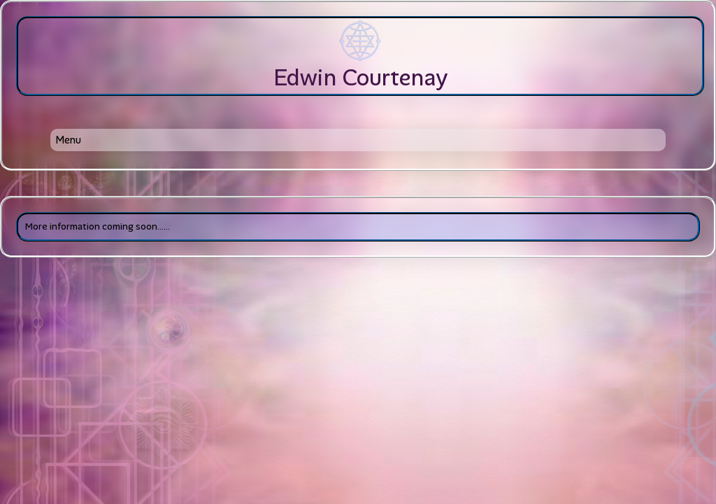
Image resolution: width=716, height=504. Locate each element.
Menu (68, 140)
